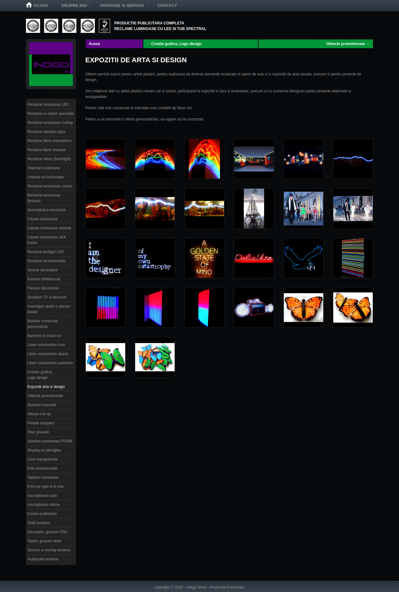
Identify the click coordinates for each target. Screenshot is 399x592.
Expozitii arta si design (46, 387)
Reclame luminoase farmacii (44, 198)
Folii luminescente (43, 468)
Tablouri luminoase (43, 477)
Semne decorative (43, 270)
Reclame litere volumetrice (50, 141)
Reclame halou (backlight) (49, 159)
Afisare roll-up (39, 414)
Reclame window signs (47, 132)
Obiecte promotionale (45, 396)
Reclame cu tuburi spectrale (51, 113)
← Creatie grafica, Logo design (174, 44)
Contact (167, 5)
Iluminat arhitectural (44, 279)
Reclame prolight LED (46, 252)
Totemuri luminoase (44, 168)
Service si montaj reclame (49, 550)
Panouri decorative (43, 288)
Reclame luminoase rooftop (50, 122)
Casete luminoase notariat (49, 228)
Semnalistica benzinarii (47, 210)
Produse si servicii (122, 5)
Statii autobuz (39, 523)
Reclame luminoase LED (48, 104)
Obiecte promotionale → (348, 44)
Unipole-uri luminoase (46, 177)
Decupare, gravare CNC (48, 532)
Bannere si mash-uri (44, 336)
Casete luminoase (43, 219)
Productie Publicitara (227, 587)
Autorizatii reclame (43, 559)
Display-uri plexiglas (44, 450)
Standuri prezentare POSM (50, 441)
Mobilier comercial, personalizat (43, 324)
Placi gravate (38, 432)
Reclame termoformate (47, 261)
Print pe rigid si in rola (46, 486)
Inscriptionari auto (42, 495)
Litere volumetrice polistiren (50, 363)
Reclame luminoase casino (50, 186)
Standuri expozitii (42, 405)
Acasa (41, 5)
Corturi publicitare (42, 514)
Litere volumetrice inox (46, 345)
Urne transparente (43, 459)
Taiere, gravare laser (45, 541)
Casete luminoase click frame (47, 240)
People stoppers (41, 423)
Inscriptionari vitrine (44, 505)
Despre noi (74, 5)
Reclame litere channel (47, 150)
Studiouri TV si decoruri (47, 297)
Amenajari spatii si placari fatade (49, 309)
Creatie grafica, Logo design (40, 375)
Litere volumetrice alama (48, 354)
